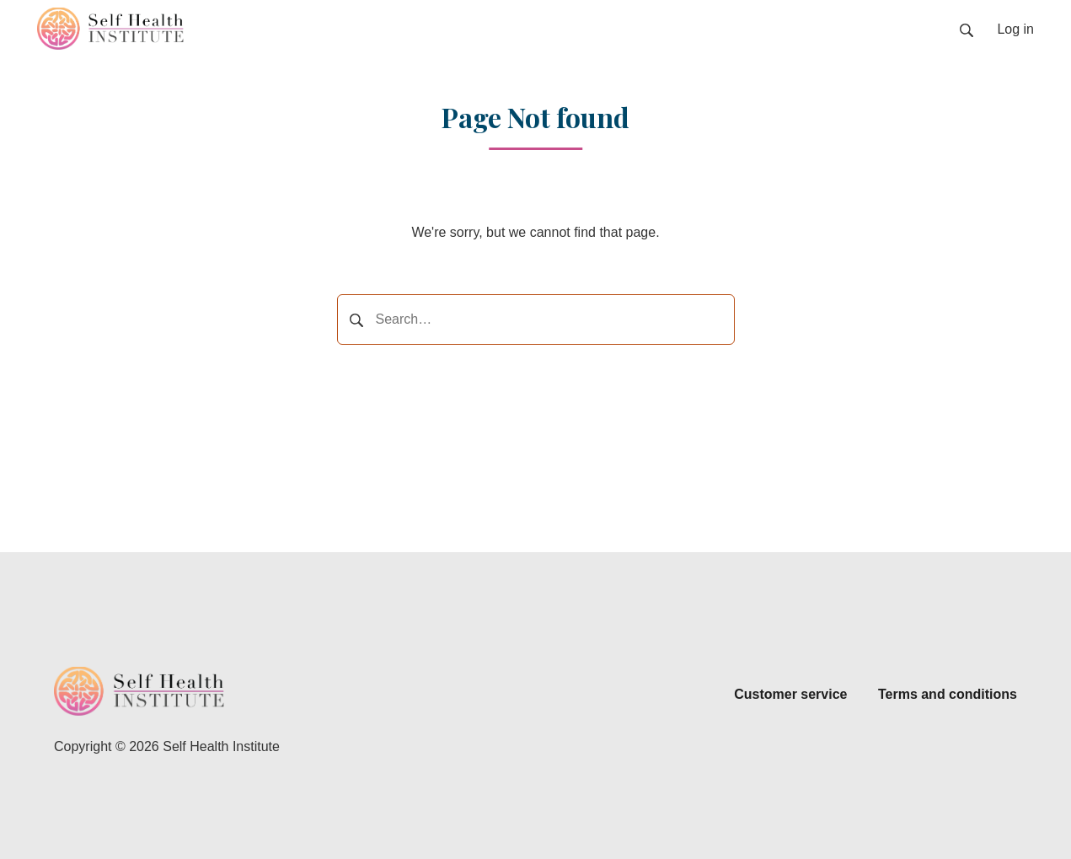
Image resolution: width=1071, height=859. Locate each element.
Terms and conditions (947, 694)
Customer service (790, 694)
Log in (1015, 29)
